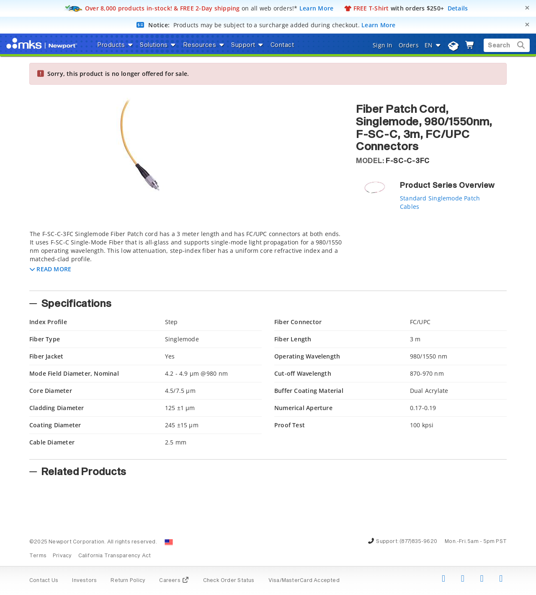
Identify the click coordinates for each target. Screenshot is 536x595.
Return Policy (128, 580)
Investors (84, 580)
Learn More (316, 8)
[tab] (186, 258)
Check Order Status (229, 580)
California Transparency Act (114, 556)
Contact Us (43, 580)
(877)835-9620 (418, 541)
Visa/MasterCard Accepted (304, 580)
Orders (409, 45)
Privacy (62, 556)
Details (458, 8)
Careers (174, 580)
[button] (50, 269)
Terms (37, 556)
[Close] (527, 7)
